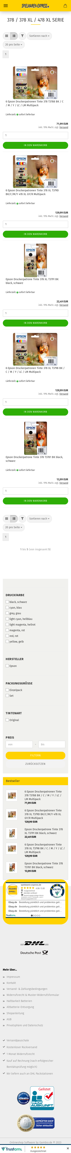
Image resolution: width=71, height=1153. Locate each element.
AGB (9, 1019)
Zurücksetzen (35, 764)
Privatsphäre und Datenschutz (25, 1025)
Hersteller (14, 659)
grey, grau (13, 613)
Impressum (13, 977)
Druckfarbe (15, 595)
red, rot (12, 636)
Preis (10, 737)
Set (9, 695)
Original (12, 720)
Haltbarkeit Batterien (19, 1001)
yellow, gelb (15, 641)
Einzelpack (14, 690)
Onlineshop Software (22, 1142)
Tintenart (14, 713)
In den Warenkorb (35, 145)
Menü (6, 5)
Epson (11, 666)
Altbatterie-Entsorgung (20, 1007)
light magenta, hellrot (20, 624)
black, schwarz (16, 602)
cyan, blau (14, 607)
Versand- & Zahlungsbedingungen (27, 989)
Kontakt (11, 983)
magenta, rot (15, 630)
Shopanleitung (15, 1013)
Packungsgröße (19, 683)
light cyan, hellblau (19, 619)
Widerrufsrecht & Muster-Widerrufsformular (33, 995)
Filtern (35, 755)
